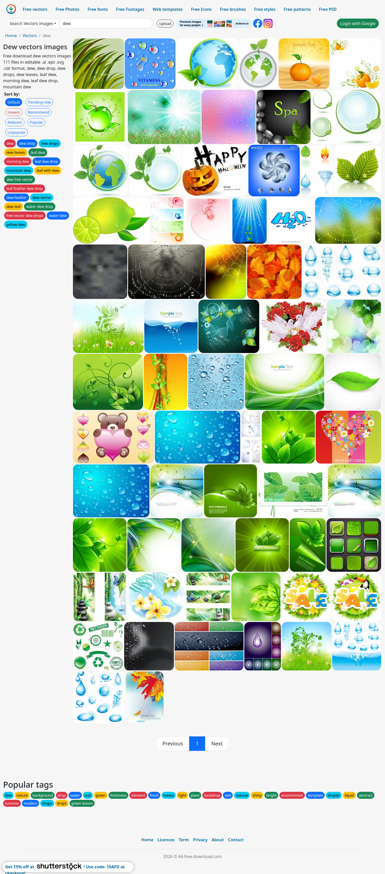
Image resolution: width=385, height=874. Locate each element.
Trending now (39, 102)
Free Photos (67, 9)
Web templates (168, 9)
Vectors (29, 35)
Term (184, 840)
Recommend (38, 112)
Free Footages (130, 9)
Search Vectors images (31, 23)
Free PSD (328, 9)
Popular (36, 122)
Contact (236, 840)
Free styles (264, 9)
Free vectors (35, 9)
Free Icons (201, 9)
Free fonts (98, 9)
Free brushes (233, 9)
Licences (165, 840)
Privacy (200, 840)
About (218, 840)
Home (11, 35)
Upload (165, 23)
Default (13, 102)
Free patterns (297, 9)
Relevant (14, 122)
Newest (13, 112)
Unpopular (16, 132)
